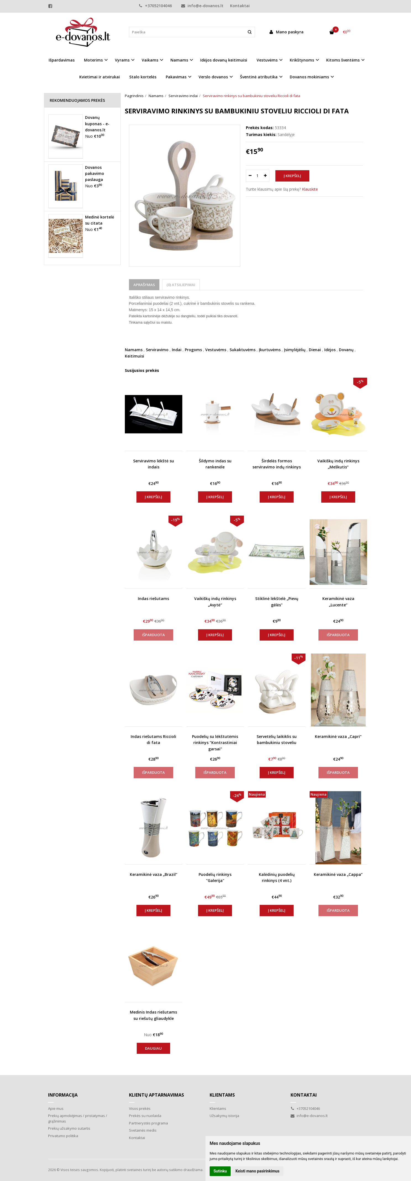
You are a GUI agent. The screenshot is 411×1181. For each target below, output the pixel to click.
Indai (176, 349)
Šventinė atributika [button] (259, 76)
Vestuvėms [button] (267, 60)
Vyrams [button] (122, 60)
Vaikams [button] (150, 60)
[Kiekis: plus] (265, 176)
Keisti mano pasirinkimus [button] (258, 1171)
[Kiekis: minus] (250, 176)
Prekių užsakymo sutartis (69, 1128)
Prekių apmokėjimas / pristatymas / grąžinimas (77, 1118)
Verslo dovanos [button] (213, 76)
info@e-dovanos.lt (202, 5)
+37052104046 (155, 5)
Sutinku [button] (220, 1171)
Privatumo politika (63, 1135)
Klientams (222, 1095)
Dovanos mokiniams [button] (309, 76)
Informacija (63, 1095)
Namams (134, 349)
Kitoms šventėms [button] (343, 60)
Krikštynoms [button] (302, 60)
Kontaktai (240, 5)
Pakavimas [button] (176, 76)
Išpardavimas (62, 60)
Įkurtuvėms (270, 349)
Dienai (315, 349)
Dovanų (346, 349)
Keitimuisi (134, 356)
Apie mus (56, 1108)
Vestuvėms (215, 349)
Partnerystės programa (148, 1123)
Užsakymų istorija (224, 1115)
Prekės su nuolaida (145, 1115)
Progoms (193, 349)
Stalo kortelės (142, 76)
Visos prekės (140, 1108)
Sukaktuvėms (242, 349)
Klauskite (310, 189)
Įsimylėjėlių (294, 349)
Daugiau (153, 1048)
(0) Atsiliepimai (181, 284)
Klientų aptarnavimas (156, 1095)
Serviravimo (157, 349)
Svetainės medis (143, 1130)
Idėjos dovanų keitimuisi (223, 60)
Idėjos (330, 349)
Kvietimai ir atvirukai (99, 76)
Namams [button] (179, 60)
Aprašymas (144, 284)
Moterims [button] (93, 60)
